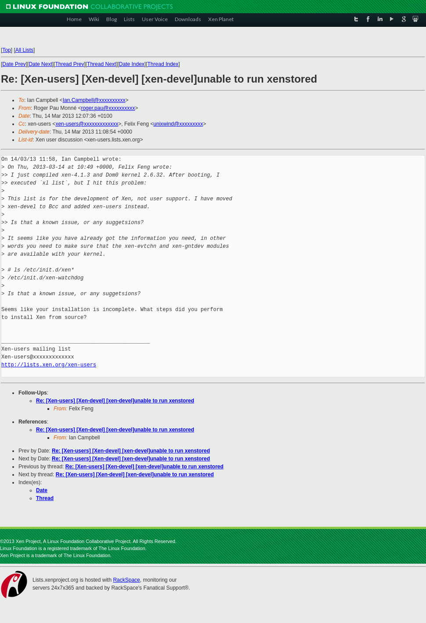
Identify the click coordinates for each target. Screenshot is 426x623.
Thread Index (163, 64)
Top (6, 50)
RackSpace (126, 580)
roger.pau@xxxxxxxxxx (108, 108)
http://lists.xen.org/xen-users (48, 365)
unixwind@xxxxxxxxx (178, 124)
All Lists (24, 50)
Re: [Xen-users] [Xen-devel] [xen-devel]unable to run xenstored (115, 401)
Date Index (131, 64)
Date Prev (13, 64)
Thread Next (101, 64)
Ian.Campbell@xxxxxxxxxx (94, 100)
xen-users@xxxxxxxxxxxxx (86, 124)
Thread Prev (69, 64)
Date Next (40, 64)
